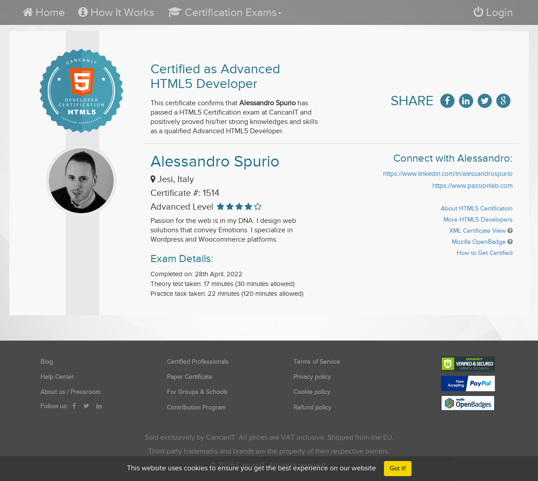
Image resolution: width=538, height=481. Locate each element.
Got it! (398, 468)
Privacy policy (312, 377)
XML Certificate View (477, 231)
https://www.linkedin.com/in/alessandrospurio (448, 174)
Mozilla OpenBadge (479, 242)
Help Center (57, 377)
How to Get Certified (485, 253)
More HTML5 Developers (478, 219)
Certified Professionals (198, 362)
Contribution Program (196, 407)
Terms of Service (316, 362)
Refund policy (312, 407)
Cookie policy (311, 392)
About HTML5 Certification (477, 208)
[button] (224, 12)
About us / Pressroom (70, 392)
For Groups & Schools (197, 392)
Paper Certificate (189, 377)
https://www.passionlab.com (472, 186)
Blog (46, 362)
